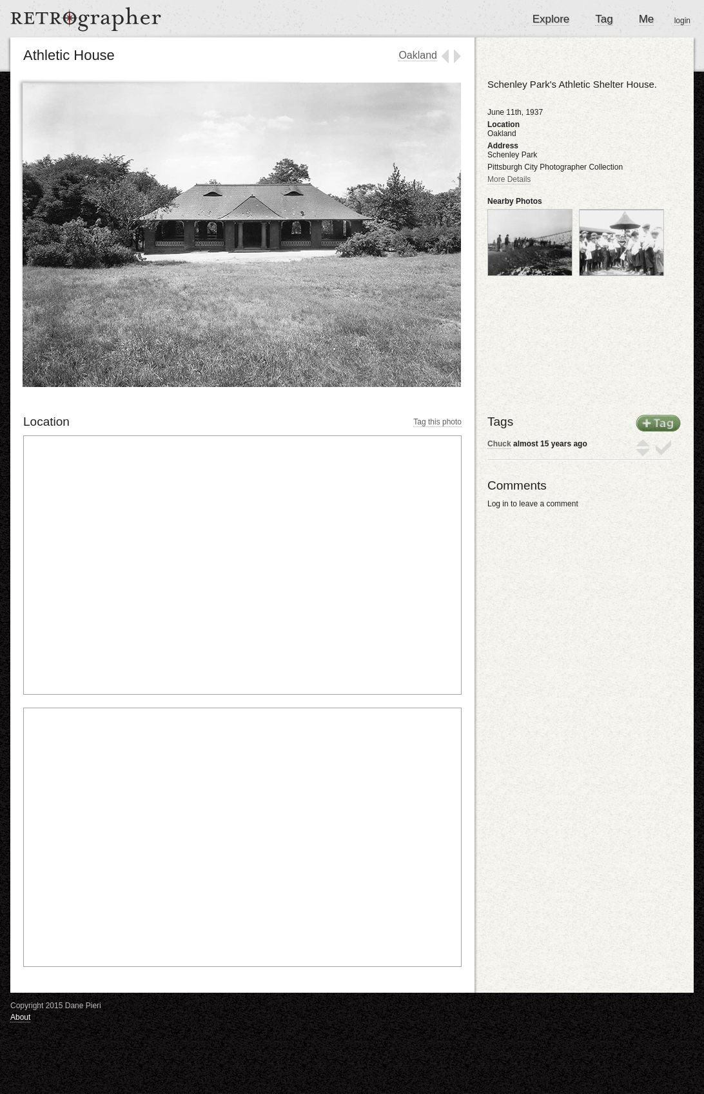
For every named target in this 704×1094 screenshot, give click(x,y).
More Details (509, 179)
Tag (603, 19)
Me (646, 19)
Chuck (499, 443)
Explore (551, 19)
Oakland (417, 55)
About (20, 1017)
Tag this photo (437, 421)
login (682, 20)
